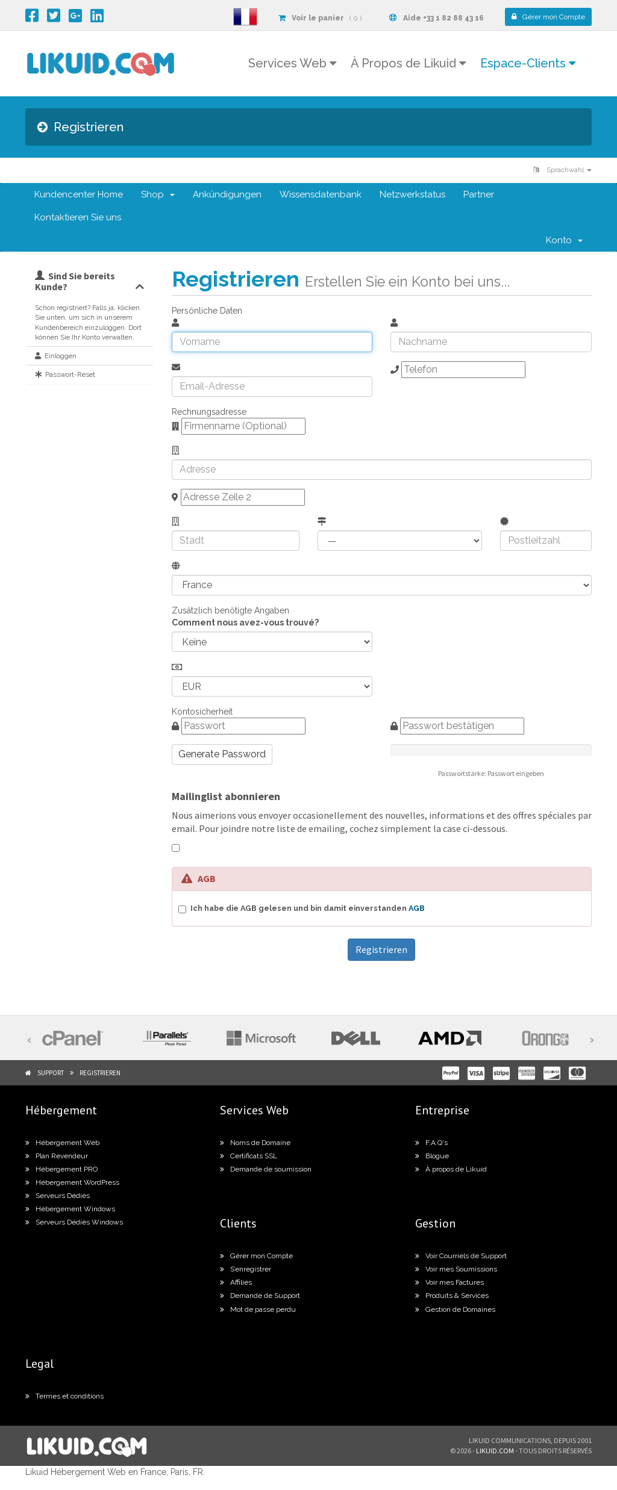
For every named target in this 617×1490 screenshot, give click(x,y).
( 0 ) (320, 18)
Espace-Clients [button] (527, 63)
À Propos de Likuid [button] (408, 63)
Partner (478, 194)
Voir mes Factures (449, 1282)
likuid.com (495, 1450)
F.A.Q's (431, 1142)
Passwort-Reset (65, 374)
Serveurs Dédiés (57, 1195)
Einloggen (56, 356)
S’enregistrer (245, 1269)
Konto (564, 240)
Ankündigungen (227, 194)
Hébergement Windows (70, 1209)
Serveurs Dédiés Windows (74, 1222)
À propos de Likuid (451, 1169)
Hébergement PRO (61, 1169)
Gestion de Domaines (455, 1309)
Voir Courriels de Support (461, 1256)
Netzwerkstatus (412, 194)
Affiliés (236, 1282)
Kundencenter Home (78, 194)
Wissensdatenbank (321, 194)
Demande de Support (260, 1295)
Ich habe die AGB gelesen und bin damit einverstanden (307, 908)
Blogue (432, 1156)
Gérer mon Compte (256, 1256)
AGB (417, 908)
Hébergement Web (62, 1142)
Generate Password (222, 754)
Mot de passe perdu (258, 1309)
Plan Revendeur (56, 1156)
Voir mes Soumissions (456, 1269)
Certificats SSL (248, 1156)
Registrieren (100, 1073)
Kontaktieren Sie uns (77, 217)
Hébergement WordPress (72, 1182)
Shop (158, 194)
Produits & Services (452, 1295)
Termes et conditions (64, 1396)
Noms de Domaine (255, 1142)
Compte (548, 17)
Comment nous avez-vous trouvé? (245, 622)
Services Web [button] (292, 63)
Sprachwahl (562, 170)
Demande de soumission (266, 1169)
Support (50, 1073)
